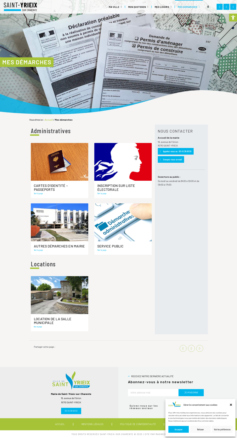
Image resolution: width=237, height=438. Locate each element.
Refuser (200, 429)
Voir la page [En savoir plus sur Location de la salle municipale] (38, 327)
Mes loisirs (163, 7)
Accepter (178, 429)
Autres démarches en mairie (59, 246)
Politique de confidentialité (138, 424)
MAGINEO (161, 434)
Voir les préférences (222, 429)
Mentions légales (92, 424)
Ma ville (115, 7)
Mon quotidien (138, 7)
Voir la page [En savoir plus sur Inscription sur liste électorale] (101, 193)
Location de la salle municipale (52, 321)
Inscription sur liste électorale (116, 187)
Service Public (110, 246)
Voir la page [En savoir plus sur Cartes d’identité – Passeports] (38, 193)
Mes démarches (189, 7)
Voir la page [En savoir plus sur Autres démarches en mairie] (38, 250)
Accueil (49, 119)
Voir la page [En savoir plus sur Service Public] (101, 250)
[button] (233, 17)
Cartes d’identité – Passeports (51, 187)
